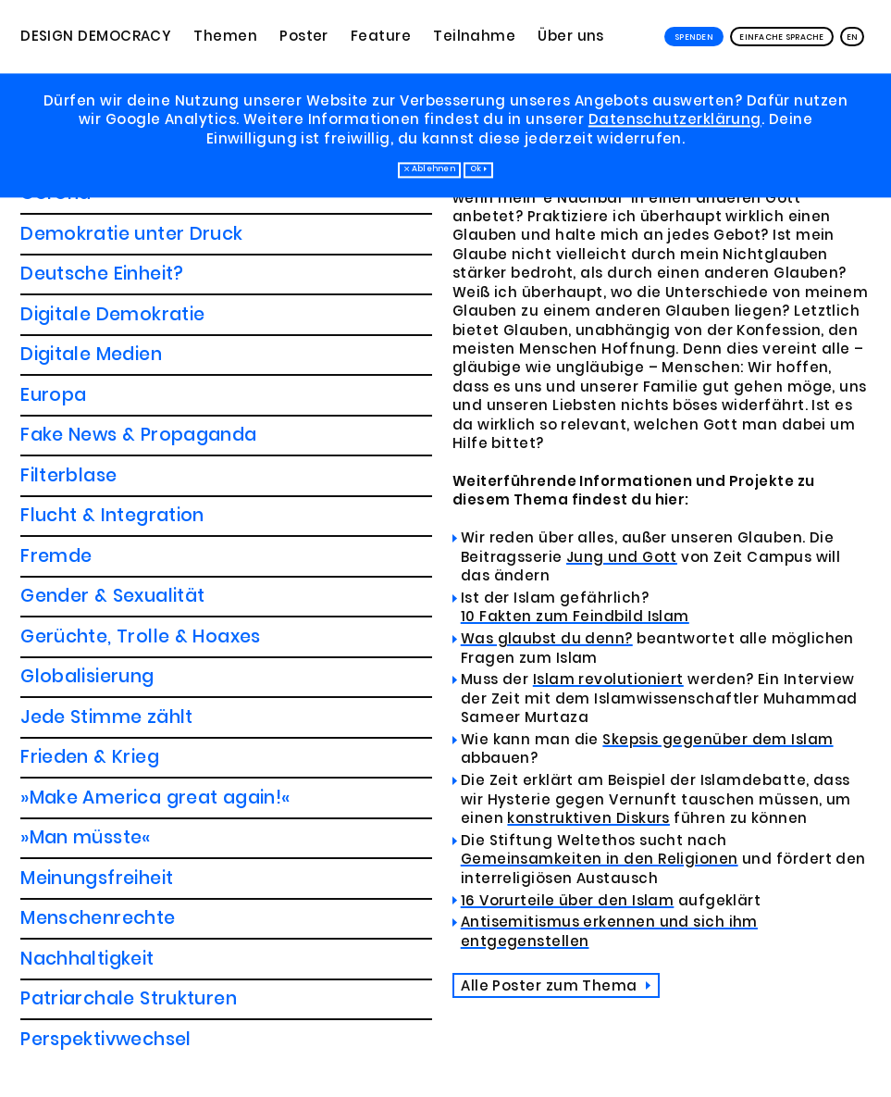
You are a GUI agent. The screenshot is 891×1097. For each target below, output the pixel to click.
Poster (303, 36)
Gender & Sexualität (112, 230)
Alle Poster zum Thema (551, 984)
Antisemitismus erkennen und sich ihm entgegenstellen (609, 931)
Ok (476, 169)
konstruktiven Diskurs (588, 818)
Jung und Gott (621, 556)
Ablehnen (433, 169)
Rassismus (68, 793)
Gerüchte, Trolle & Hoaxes (140, 270)
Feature (381, 36)
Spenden (693, 37)
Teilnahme (474, 36)
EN (853, 37)
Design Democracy (95, 36)
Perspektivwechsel (106, 673)
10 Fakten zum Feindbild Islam (575, 616)
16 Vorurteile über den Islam (567, 900)
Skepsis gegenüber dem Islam (717, 738)
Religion (64, 834)
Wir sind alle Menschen (124, 954)
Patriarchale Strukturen (128, 632)
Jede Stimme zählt (106, 351)
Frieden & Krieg (89, 391)
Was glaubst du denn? (547, 639)
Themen (225, 36)
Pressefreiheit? (88, 754)
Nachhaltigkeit (87, 592)
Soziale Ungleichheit (112, 874)
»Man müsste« (85, 471)
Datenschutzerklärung (674, 120)
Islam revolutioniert (608, 679)
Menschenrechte (97, 552)
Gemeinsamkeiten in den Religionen (599, 859)
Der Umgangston (99, 915)
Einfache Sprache (781, 37)
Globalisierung (87, 310)
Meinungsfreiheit (96, 512)
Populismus (73, 713)
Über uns (571, 36)
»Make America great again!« (155, 431)
